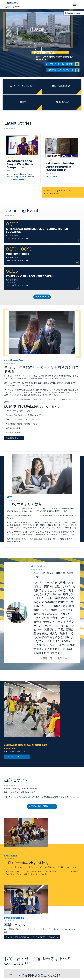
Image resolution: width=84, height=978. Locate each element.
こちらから (28, 797)
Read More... (19, 179)
